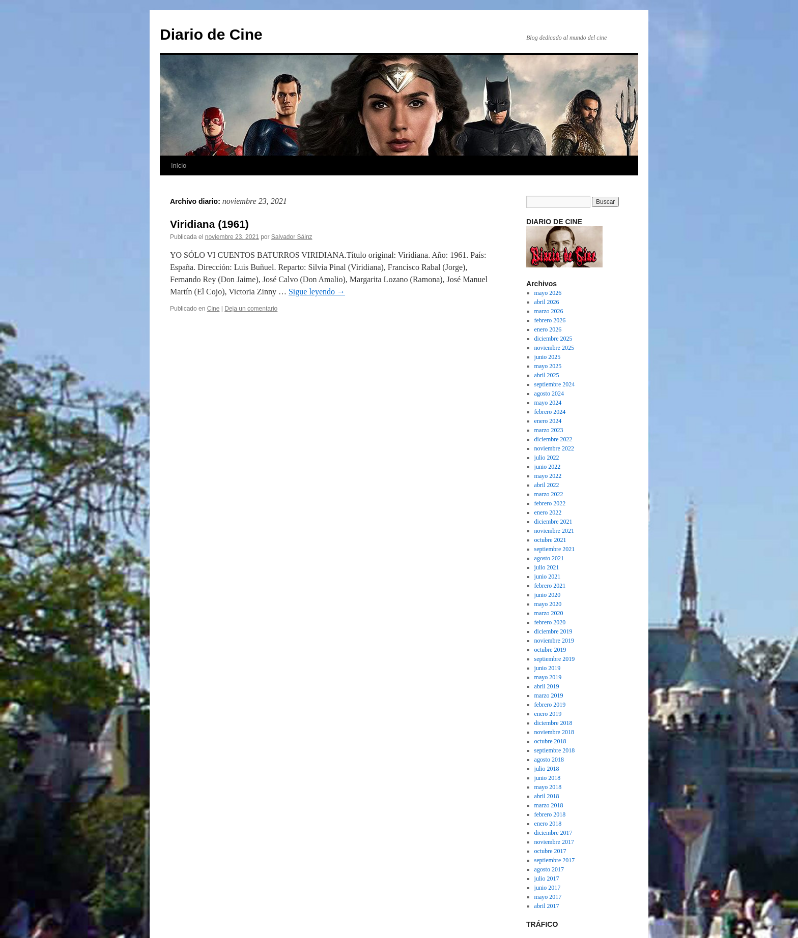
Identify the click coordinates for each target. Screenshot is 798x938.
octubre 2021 (550, 539)
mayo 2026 (548, 292)
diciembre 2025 (553, 338)
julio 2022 (546, 457)
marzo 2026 (548, 311)
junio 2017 (547, 887)
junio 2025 (547, 356)
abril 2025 (546, 375)
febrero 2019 (550, 704)
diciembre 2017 (553, 832)
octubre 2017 (550, 851)
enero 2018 (548, 823)
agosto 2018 (549, 759)
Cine (213, 308)
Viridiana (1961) (209, 224)
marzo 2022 (548, 494)
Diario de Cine (211, 34)
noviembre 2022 (554, 448)
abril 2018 (546, 796)
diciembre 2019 (553, 631)
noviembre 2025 (554, 347)
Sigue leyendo (317, 291)
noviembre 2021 (554, 530)
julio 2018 (546, 768)
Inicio (178, 165)
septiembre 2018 (554, 750)
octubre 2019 (550, 649)
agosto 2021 (549, 558)
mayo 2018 (548, 787)
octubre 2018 (550, 741)
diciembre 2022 (553, 439)
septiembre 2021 (554, 549)
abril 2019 (546, 686)
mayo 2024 (548, 402)
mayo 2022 (548, 475)
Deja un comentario (250, 308)
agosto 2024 (549, 393)
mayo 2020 (548, 604)
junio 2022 (547, 466)
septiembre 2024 (554, 384)
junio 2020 (547, 594)
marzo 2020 (548, 613)
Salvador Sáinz (291, 236)
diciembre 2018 (553, 723)
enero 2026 (548, 329)
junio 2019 (547, 668)
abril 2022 (546, 485)
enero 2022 (548, 512)
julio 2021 (546, 567)
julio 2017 (546, 878)
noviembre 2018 (554, 732)
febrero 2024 (550, 411)
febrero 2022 (550, 503)
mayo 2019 (548, 677)
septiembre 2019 (554, 658)
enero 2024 (548, 421)
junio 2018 (547, 777)
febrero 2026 (550, 320)
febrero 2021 (550, 585)
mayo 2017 (548, 896)
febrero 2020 (550, 622)
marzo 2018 (548, 805)
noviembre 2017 (554, 841)
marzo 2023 (548, 430)
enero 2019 (548, 713)
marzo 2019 (548, 695)
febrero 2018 (550, 814)
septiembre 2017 (554, 860)
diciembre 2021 (553, 521)
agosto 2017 (549, 869)
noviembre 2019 (554, 640)
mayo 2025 (548, 366)
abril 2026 (546, 302)
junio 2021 (547, 576)
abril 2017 (546, 906)
